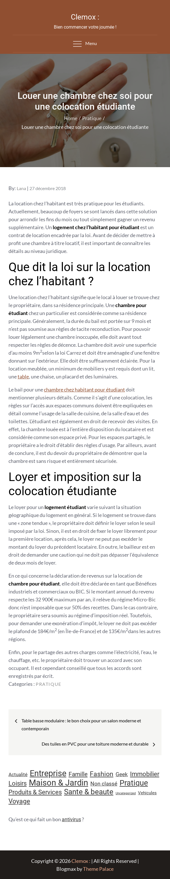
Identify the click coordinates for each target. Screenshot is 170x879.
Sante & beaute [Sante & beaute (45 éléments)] (88, 792)
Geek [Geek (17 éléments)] (122, 774)
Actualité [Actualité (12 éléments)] (17, 774)
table (23, 376)
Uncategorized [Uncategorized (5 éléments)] (126, 793)
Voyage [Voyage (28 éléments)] (19, 801)
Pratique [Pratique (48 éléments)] (134, 783)
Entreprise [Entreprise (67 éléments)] (48, 773)
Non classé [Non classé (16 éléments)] (103, 784)
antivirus (71, 819)
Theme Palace (98, 869)
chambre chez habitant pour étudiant (84, 389)
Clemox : (85, 17)
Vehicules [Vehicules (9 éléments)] (147, 792)
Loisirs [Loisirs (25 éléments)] (17, 783)
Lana (21, 188)
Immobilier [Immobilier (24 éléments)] (144, 774)
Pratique (48, 684)
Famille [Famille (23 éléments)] (78, 774)
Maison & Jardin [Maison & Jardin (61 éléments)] (58, 783)
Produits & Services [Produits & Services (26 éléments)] (35, 792)
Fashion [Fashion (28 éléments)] (101, 774)
